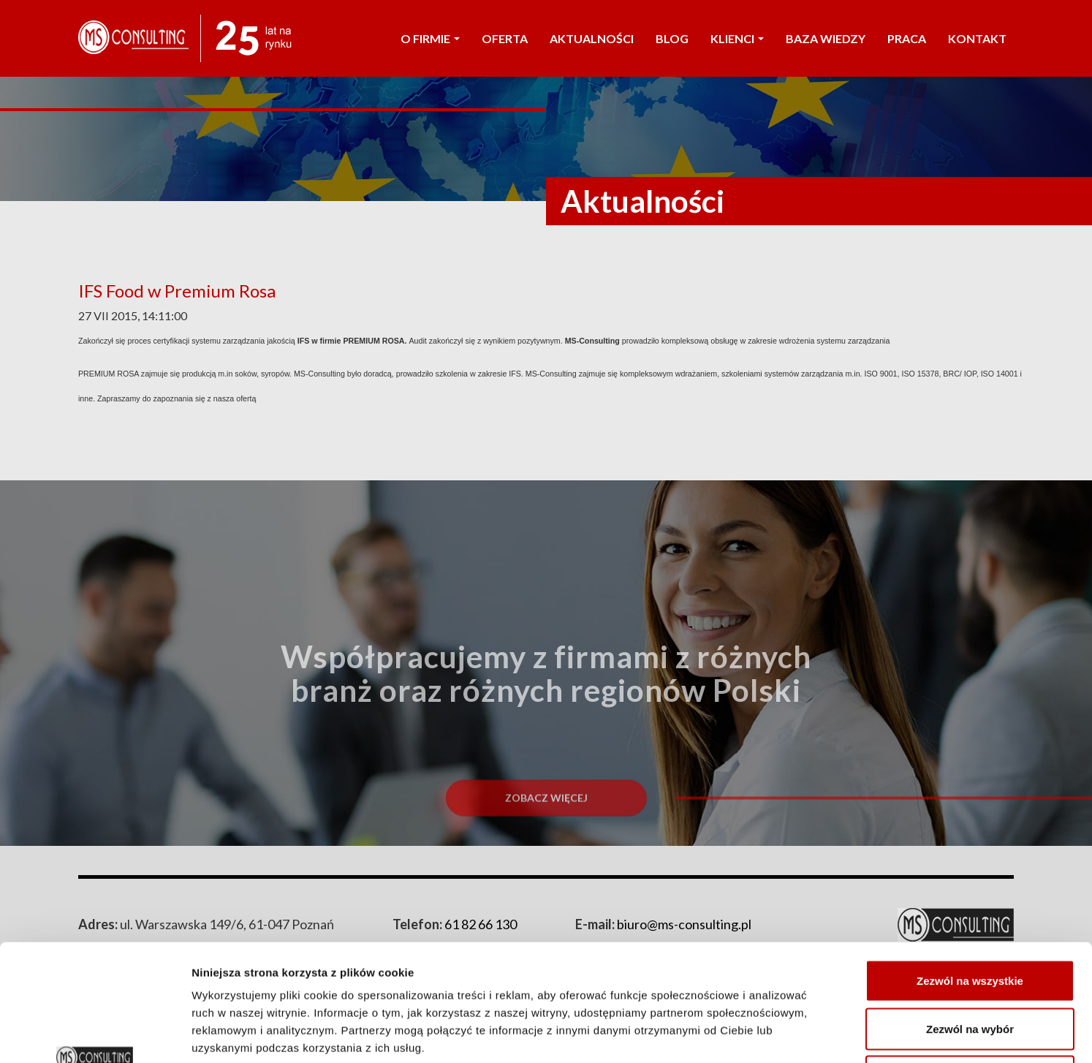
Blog (672, 38)
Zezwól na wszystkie (970, 871)
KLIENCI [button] (737, 38)
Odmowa (970, 967)
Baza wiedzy (825, 38)
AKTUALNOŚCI (592, 38)
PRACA (906, 38)
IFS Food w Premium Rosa (177, 290)
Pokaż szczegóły (780, 1034)
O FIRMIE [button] (430, 38)
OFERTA (505, 38)
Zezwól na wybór (970, 919)
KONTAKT (977, 38)
